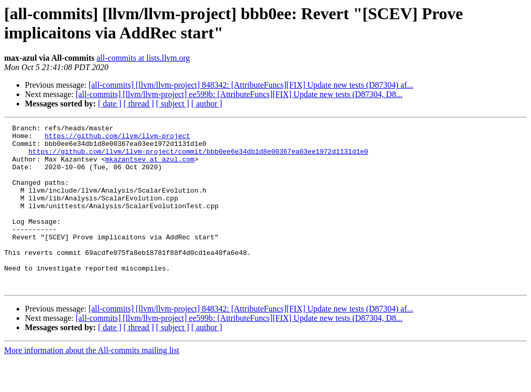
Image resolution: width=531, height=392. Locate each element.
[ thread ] (138, 103)
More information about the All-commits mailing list (91, 383)
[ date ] (109, 103)
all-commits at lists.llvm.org (143, 57)
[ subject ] (172, 103)
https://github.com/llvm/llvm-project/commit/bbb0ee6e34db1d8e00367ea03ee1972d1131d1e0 (198, 157)
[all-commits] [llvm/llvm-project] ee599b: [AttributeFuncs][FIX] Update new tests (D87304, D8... (239, 94)
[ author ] (206, 103)
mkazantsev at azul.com (149, 166)
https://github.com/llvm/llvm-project (117, 138)
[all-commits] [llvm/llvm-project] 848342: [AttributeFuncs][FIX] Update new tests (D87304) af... (251, 84)
